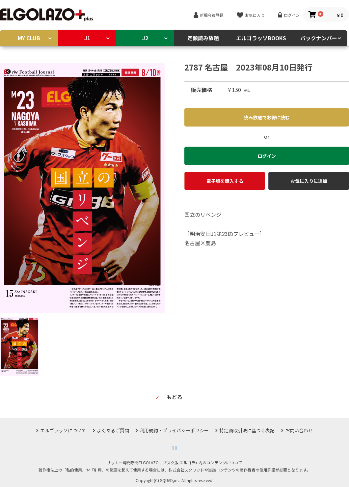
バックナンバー (318, 38)
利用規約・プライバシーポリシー (174, 430)
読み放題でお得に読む (267, 117)
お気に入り (255, 15)
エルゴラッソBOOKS (261, 38)
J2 (145, 38)
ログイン (292, 15)
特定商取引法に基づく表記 (247, 430)
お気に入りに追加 (308, 181)
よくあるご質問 (113, 430)
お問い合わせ (299, 430)
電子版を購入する (224, 181)
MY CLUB (29, 38)
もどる (174, 397)
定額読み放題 (203, 38)
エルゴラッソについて (63, 430)
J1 (87, 38)
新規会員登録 (212, 15)
